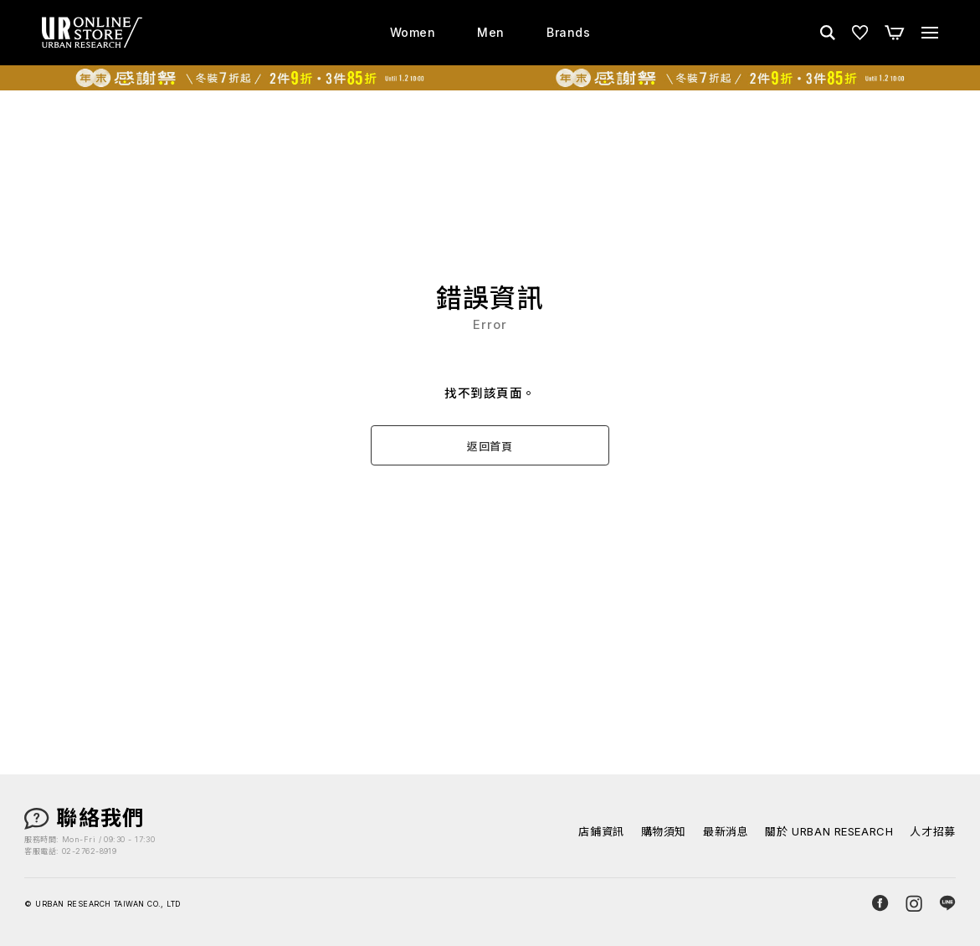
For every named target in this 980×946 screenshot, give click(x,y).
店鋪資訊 (600, 831)
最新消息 (725, 831)
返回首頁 (489, 446)
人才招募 (932, 831)
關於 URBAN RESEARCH (829, 831)
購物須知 (663, 831)
